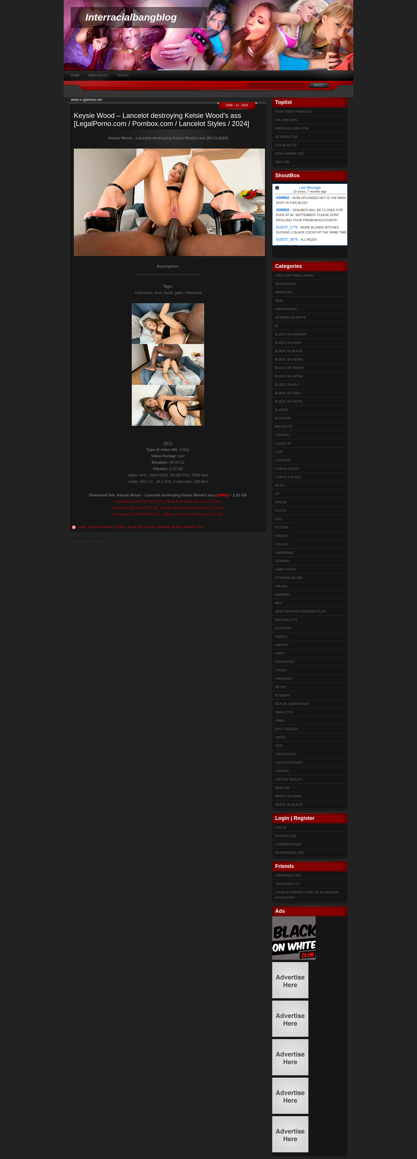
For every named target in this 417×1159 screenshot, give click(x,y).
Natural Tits (193, 527)
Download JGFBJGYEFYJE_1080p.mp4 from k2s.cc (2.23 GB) (168, 501)
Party (280, 653)
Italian (281, 586)
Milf (278, 603)
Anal (82, 527)
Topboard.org (288, 875)
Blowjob (135, 527)
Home (75, 75)
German (282, 561)
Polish (281, 670)
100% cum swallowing (294, 275)
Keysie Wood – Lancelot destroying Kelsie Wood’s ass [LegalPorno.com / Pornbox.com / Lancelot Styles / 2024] (161, 119)
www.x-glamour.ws (86, 99)
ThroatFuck (286, 754)
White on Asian (288, 796)
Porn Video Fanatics (293, 111)
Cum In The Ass (288, 477)
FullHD (149, 527)
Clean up (283, 443)
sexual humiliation (292, 703)
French (281, 536)
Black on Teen (288, 393)
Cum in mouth (287, 468)
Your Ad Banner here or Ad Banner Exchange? (306, 895)
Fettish (281, 527)
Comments (288, 844)
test (279, 745)
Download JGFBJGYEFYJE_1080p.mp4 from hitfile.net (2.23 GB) (168, 514)
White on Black (288, 804)
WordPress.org (289, 852)
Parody (281, 645)
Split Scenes (286, 729)
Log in (280, 827)
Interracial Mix (168, 527)
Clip (278, 452)
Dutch (280, 510)
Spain (279, 720)
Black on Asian (288, 342)
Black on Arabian (290, 334)
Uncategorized (289, 762)
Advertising (286, 284)
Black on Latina (289, 376)
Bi (276, 326)
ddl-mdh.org (286, 120)
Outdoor (283, 628)
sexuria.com (286, 136)
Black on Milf (287, 384)
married (282, 594)
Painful (281, 636)
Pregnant (284, 678)
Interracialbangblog (131, 17)
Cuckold (283, 460)
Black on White (100, 527)
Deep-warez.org (289, 153)
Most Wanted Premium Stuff (300, 611)
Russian (282, 695)
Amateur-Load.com (291, 128)
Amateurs (283, 292)
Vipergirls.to (287, 884)
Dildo (280, 485)
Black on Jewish (289, 368)
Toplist (123, 75)
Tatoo (280, 737)
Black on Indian (289, 359)
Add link (282, 162)
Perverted (285, 661)
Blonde (120, 527)
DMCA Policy (98, 75)
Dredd (280, 502)
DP (277, 494)
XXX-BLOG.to (286, 145)
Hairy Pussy (286, 569)
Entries (285, 836)
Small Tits (284, 712)
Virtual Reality (289, 779)
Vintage (282, 771)
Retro (280, 687)
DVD (278, 519)
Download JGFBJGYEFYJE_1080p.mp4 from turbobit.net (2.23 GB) (168, 508)
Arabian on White (290, 317)
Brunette (283, 426)
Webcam (282, 787)
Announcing (286, 309)
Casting (282, 435)
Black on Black (289, 351)
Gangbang (284, 552)
